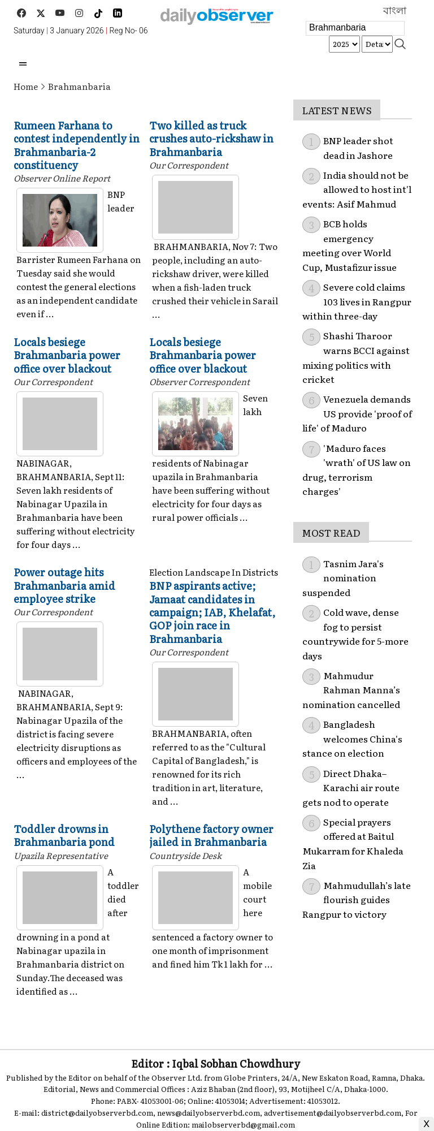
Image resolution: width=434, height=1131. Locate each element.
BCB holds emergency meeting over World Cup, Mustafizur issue (349, 245)
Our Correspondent (188, 164)
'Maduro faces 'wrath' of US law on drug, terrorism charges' (356, 469)
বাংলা (394, 10)
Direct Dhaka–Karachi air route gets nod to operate (351, 787)
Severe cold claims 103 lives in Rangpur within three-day (356, 301)
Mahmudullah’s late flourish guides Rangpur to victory (356, 899)
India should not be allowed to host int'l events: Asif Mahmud (356, 189)
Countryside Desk (185, 855)
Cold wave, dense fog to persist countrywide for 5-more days (355, 633)
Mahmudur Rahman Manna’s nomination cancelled (351, 689)
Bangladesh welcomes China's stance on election (352, 738)
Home (26, 86)
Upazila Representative (61, 855)
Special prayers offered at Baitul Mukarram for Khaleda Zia (352, 843)
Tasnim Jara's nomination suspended (343, 577)
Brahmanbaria (79, 86)
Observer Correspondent (199, 381)
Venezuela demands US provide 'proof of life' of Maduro (357, 413)
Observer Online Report (62, 177)
